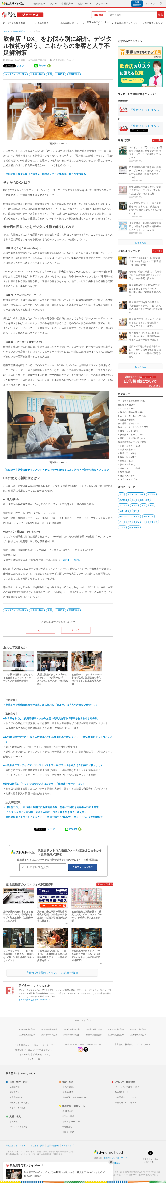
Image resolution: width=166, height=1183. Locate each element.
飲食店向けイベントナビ (125, 1102)
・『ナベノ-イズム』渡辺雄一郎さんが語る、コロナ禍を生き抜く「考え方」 (45, 812)
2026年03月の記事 (49, 1029)
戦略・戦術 (144, 499)
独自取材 (151, 494)
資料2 (77, 559)
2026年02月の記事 (71, 1029)
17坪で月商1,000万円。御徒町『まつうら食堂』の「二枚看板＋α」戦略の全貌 (145, 261)
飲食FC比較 (67, 1111)
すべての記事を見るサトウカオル (34, 999)
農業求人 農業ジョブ (146, 1175)
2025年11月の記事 (138, 1029)
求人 (143, 505)
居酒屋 (134, 505)
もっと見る (157, 140)
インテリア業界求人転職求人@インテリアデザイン (138, 1172)
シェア (20, 65)
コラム (122, 527)
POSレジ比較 (68, 1116)
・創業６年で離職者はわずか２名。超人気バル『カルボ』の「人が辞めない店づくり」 (50, 704)
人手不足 (60, 74)
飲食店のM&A (16, 1097)
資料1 (66, 559)
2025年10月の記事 (27, 1035)
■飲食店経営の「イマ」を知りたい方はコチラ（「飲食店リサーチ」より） (44, 783)
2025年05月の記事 (138, 1035)
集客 (49, 74)
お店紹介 (123, 499)
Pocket (42, 65)
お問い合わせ (53, 1145)
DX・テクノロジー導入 (15, 74)
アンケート (140, 521)
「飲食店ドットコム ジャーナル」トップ (33, 1045)
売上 (133, 499)
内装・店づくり (127, 446)
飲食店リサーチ (122, 1092)
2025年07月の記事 (94, 1035)
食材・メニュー (127, 468)
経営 (129, 521)
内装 (152, 505)
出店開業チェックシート (125, 1097)
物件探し (124, 461)
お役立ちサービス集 (71, 1121)
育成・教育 (124, 510)
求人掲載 (14, 1121)
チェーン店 (148, 516)
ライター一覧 (33, 1059)
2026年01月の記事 (94, 1029)
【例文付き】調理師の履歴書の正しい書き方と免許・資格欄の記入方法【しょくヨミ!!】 (145, 226)
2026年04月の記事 (27, 1029)
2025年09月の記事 (49, 1035)
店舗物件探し (15, 1087)
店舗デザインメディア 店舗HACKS (125, 1175)
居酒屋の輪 (125, 419)
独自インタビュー (135, 494)
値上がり (153, 521)
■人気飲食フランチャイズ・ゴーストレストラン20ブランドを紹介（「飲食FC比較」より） (53, 765)
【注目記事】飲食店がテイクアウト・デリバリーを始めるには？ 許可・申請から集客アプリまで (55, 469)
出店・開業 (125, 449)
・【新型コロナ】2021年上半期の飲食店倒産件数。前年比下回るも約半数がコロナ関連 (51, 807)
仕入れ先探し (68, 1087)
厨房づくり (125, 453)
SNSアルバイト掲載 (18, 1127)
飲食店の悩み (36, 74)
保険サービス (68, 1132)
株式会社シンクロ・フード (137, 1044)
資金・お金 (125, 464)
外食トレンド (126, 431)
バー (121, 521)
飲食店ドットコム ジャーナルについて (33, 1050)
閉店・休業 (134, 527)
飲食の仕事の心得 (128, 412)
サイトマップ (68, 1145)
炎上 (121, 494)
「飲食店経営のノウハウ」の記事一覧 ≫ (52, 972)
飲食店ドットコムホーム (16, 1145)
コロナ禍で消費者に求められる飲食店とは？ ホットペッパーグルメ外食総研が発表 (18, 677)
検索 (160, 14)
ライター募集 (23, 1054)
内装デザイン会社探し (19, 1102)
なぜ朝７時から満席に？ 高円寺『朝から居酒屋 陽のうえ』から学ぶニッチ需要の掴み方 (145, 275)
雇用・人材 (125, 475)
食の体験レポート (126, 423)
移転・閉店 (125, 457)
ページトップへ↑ (83, 1020)
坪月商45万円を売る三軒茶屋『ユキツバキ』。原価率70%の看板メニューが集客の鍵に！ (145, 336)
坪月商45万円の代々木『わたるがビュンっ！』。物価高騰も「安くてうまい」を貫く (145, 322)
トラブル (123, 505)
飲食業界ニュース (128, 434)
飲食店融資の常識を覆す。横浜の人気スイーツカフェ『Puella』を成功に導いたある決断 (146, 190)
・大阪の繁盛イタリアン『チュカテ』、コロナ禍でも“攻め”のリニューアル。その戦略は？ (53, 817)
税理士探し (67, 1127)
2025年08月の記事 (71, 1035)
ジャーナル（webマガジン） (127, 1087)
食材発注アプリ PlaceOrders (74, 1097)
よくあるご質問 (37, 1145)
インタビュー (126, 408)
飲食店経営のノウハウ (23, 31)
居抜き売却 (14, 1092)
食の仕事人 (123, 405)
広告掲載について (41, 1054)
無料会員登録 (137, 3)
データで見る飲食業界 (128, 401)
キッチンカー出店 (17, 1108)
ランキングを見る (105, 884)
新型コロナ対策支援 (129, 438)
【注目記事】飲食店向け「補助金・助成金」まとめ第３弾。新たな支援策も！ (45, 174)
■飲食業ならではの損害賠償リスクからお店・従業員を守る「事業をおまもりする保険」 (51, 718)
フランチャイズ (127, 479)
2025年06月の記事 (116, 1035)
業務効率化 (74, 74)
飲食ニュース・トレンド (129, 427)
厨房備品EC (67, 1092)
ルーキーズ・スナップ (130, 416)
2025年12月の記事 (116, 1029)
